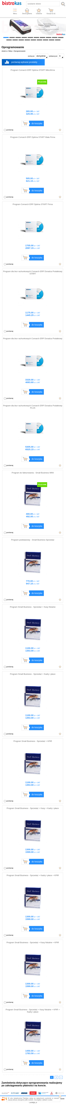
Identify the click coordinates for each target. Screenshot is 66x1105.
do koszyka (36, 123)
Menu (15, 13)
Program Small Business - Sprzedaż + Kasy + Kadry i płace (33, 808)
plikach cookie (47, 1100)
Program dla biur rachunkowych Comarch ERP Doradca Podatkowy (32, 338)
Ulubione (39, 13)
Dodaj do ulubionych (60, 129)
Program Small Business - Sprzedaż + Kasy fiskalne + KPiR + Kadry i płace (33, 1010)
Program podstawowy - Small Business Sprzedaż (32, 540)
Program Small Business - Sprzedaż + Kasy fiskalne (33, 607)
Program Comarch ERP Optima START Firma (33, 204)
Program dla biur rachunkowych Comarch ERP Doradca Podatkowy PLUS (32, 406)
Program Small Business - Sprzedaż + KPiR (32, 741)
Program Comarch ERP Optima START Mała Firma (32, 137)
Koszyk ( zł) (51, 13)
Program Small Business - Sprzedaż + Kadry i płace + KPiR (33, 875)
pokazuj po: (56, 56)
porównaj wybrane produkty (24, 62)
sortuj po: (38, 56)
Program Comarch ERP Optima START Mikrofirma (33, 70)
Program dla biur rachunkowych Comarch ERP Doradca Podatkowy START (32, 272)
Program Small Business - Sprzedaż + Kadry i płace (33, 674)
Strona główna (27, 13)
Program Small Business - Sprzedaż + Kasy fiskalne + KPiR (33, 942)
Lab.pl (33, 1102)
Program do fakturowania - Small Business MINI (33, 473)
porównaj (8, 130)
